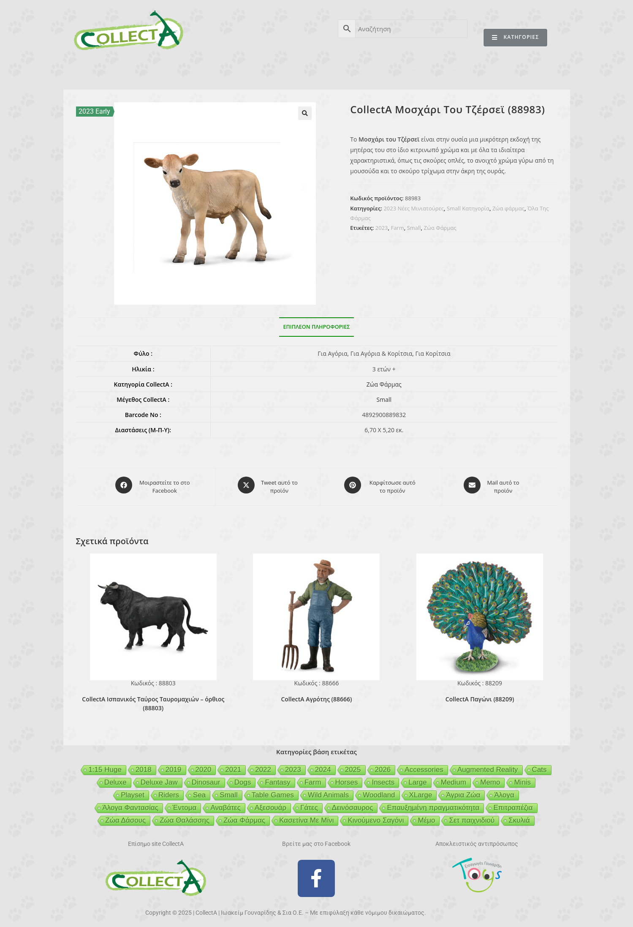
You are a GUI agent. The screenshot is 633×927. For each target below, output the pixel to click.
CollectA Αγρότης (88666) (316, 696)
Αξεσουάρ (270, 804)
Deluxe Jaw (159, 778)
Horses (346, 778)
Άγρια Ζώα (463, 791)
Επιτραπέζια (512, 804)
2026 (383, 766)
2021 (233, 766)
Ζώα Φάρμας (440, 228)
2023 (381, 228)
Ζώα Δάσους (125, 816)
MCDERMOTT (409, 71)
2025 (353, 766)
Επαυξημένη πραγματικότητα (433, 804)
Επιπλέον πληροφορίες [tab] (316, 326)
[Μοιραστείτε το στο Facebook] (153, 485)
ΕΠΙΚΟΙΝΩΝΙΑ (523, 71)
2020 (204, 766)
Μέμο (426, 816)
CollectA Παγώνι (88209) (480, 696)
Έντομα (184, 804)
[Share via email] (492, 485)
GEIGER (357, 71)
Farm (397, 228)
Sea (199, 791)
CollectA (103, 71)
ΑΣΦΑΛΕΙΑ (263, 71)
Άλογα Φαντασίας (130, 804)
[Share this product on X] (267, 485)
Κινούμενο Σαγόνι (376, 816)
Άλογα (504, 791)
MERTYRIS (466, 71)
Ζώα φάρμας (508, 208)
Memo (490, 778)
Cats (539, 766)
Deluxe (115, 778)
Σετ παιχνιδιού (471, 816)
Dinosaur (206, 778)
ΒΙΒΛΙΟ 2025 (208, 71)
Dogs (242, 778)
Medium (453, 778)
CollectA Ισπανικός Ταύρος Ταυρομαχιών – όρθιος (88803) (153, 700)
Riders (168, 791)
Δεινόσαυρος (352, 804)
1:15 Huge (104, 766)
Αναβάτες (225, 804)
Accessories (424, 766)
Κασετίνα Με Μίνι (306, 816)
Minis (522, 778)
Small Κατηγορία (468, 208)
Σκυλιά (519, 816)
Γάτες (309, 804)
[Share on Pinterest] (381, 485)
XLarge (420, 791)
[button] (305, 113)
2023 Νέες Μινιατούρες (413, 208)
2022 (263, 766)
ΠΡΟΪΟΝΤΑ (153, 71)
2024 (323, 766)
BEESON (312, 71)
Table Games (273, 791)
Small (414, 228)
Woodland (379, 791)
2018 (144, 766)
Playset (132, 791)
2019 (174, 766)
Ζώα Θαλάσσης (184, 816)
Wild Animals (328, 791)
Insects (383, 778)
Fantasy (277, 778)
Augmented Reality (487, 766)
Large (417, 778)
